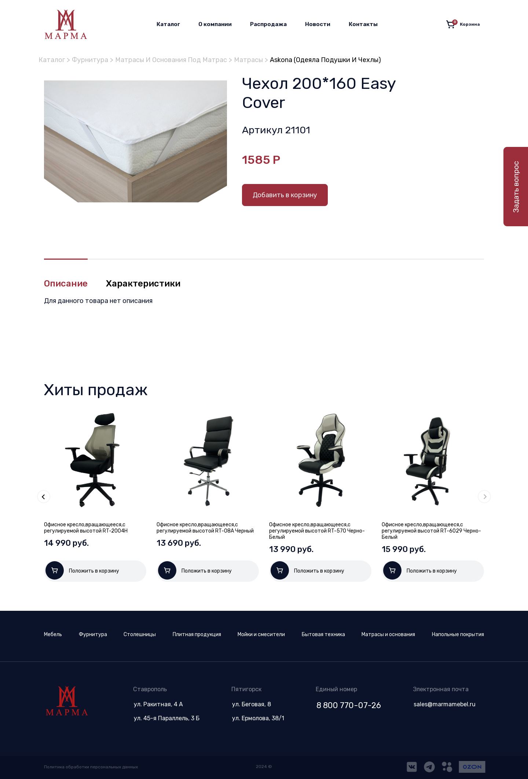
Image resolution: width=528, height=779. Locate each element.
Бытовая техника (323, 634)
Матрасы (248, 60)
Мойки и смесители (261, 634)
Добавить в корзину (285, 195)
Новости (317, 24)
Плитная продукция (197, 634)
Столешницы (140, 634)
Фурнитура (90, 60)
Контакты (363, 24)
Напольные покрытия (458, 634)
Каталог (168, 24)
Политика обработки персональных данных (91, 766)
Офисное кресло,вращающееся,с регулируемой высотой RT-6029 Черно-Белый (431, 531)
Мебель (53, 634)
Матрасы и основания (388, 634)
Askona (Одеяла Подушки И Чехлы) (325, 60)
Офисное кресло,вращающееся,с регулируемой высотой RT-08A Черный (205, 528)
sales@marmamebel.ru (445, 704)
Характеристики (143, 283)
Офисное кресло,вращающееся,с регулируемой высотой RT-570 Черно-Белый (317, 531)
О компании (215, 24)
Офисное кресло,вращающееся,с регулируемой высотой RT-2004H (86, 528)
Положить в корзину (82, 570)
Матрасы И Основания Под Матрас (171, 60)
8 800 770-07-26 (348, 705)
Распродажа (268, 24)
